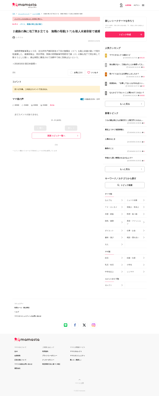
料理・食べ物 (132, 214)
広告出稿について (20, 360)
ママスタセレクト (76, 351)
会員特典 (17, 355)
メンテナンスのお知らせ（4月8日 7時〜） (28, 19)
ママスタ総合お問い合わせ (23, 364)
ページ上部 (79, 383)
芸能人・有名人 (133, 207)
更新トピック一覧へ (56, 136)
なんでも (108, 200)
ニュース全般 (132, 200)
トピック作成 (125, 35)
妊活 (106, 258)
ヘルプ (16, 312)
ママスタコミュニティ (77, 355)
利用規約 (45, 351)
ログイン (137, 5)
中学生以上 (109, 272)
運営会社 (17, 368)
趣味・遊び (109, 237)
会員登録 (128, 5)
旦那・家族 (109, 214)
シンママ (130, 272)
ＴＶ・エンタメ (111, 207)
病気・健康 (109, 221)
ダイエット (109, 231)
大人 (106, 244)
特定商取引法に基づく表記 (51, 364)
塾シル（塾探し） (76, 360)
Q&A (16, 351)
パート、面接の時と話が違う (31, 24)
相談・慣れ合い (133, 237)
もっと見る (125, 104)
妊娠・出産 (131, 258)
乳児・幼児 (109, 265)
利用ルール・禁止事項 (21, 307)
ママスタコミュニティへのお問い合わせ (27, 316)
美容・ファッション (134, 222)
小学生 (129, 265)
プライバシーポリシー (49, 355)
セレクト (108, 285)
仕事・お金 (131, 231)
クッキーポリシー (48, 360)
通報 (13, 72)
